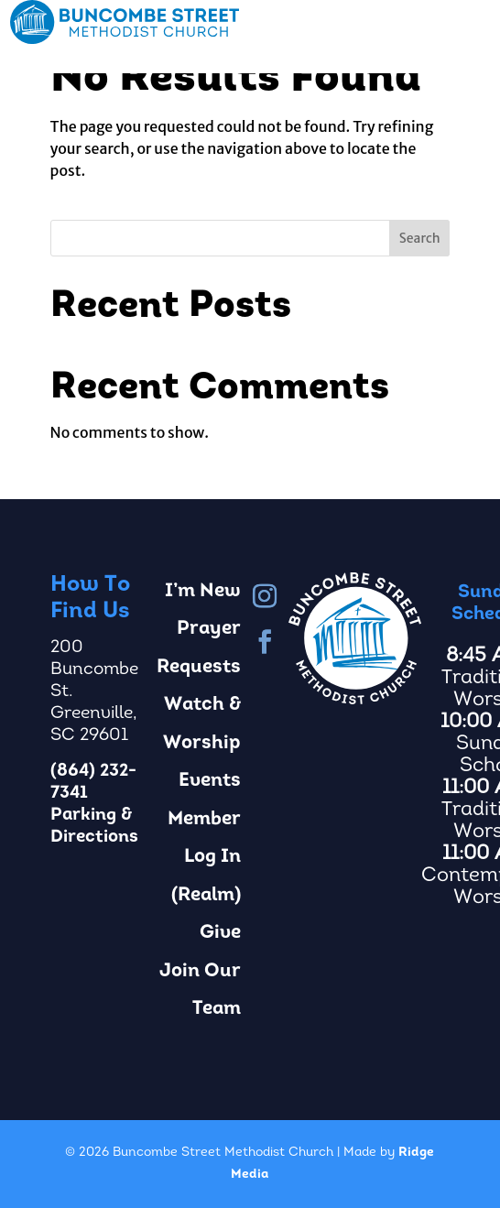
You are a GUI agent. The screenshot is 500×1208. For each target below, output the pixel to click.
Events (210, 780)
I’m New (203, 591)
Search (419, 238)
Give (220, 932)
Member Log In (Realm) (204, 857)
